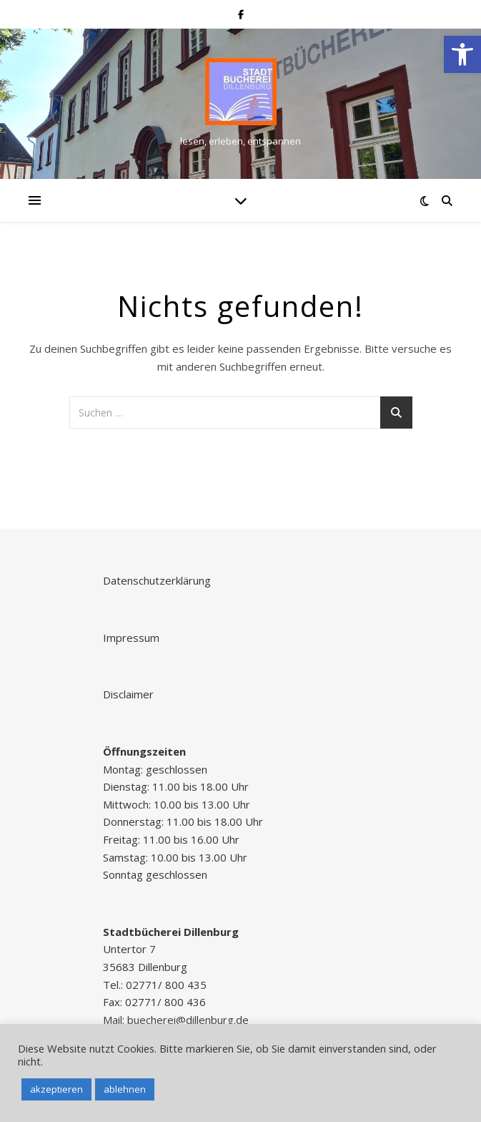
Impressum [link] (131, 637)
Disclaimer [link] (128, 694)
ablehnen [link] (125, 1089)
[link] (462, 54)
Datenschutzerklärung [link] (157, 580)
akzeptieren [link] (56, 1089)
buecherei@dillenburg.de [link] (188, 1020)
